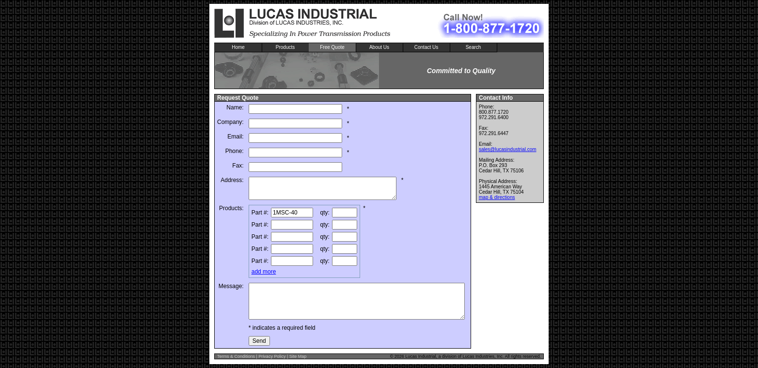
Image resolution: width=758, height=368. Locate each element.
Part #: (260, 212)
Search (473, 47)
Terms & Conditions (236, 356)
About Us (379, 47)
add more (264, 271)
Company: (230, 122)
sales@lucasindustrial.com (508, 149)
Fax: (237, 165)
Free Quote (332, 47)
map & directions (497, 197)
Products (285, 47)
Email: (235, 136)
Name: (234, 107)
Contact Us (426, 47)
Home (238, 47)
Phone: (234, 151)
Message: (231, 286)
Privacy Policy (271, 356)
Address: (232, 180)
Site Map (298, 356)
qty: (325, 212)
